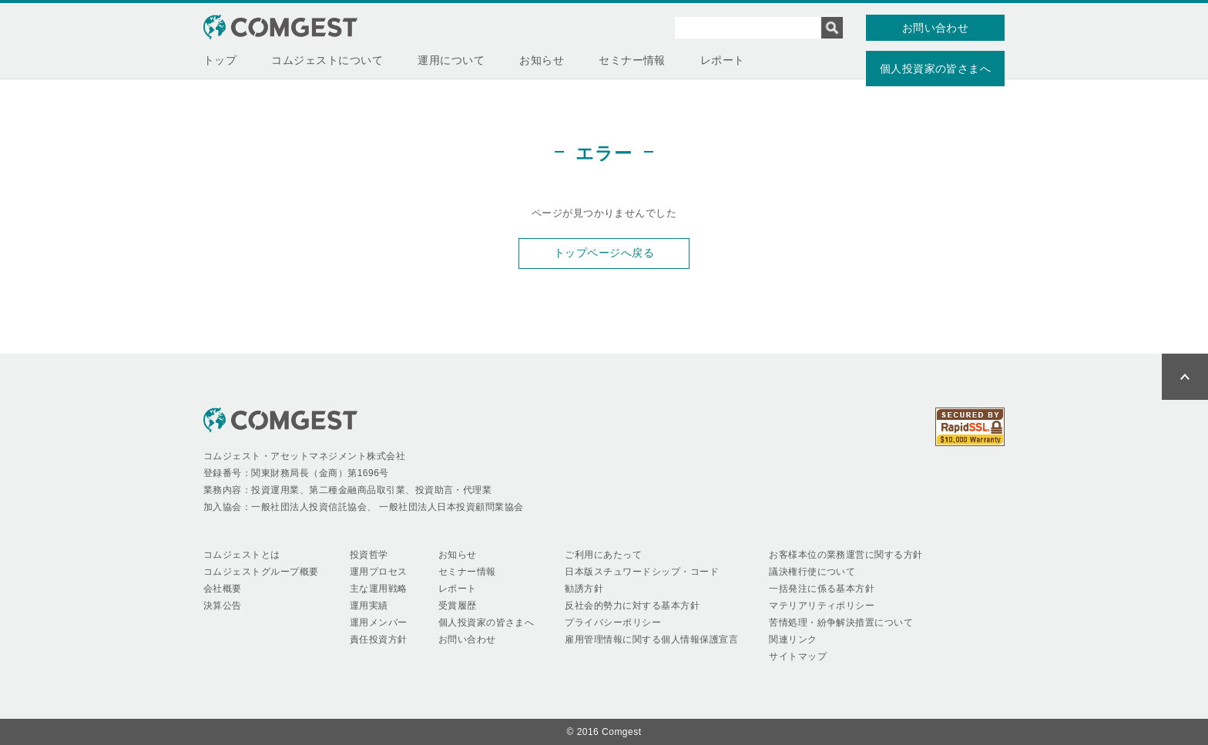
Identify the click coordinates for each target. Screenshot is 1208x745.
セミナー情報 (632, 60)
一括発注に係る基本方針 (821, 588)
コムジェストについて (327, 60)
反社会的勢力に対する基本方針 (632, 605)
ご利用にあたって (603, 554)
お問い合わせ (935, 28)
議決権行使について (812, 571)
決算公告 (222, 605)
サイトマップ (798, 656)
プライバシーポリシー (613, 622)
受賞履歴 (457, 605)
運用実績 (369, 605)
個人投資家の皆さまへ (936, 68)
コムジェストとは (241, 554)
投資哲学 (369, 554)
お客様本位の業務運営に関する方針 (846, 554)
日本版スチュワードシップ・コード (642, 571)
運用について (451, 60)
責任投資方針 (379, 639)
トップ (220, 60)
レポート (722, 60)
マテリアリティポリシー (821, 605)
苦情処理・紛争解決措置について (841, 622)
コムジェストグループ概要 (261, 571)
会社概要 (222, 588)
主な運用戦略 (379, 588)
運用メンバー (379, 622)
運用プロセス (379, 571)
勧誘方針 (584, 588)
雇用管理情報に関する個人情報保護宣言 (651, 639)
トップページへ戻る (604, 253)
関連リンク (793, 639)
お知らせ (541, 60)
